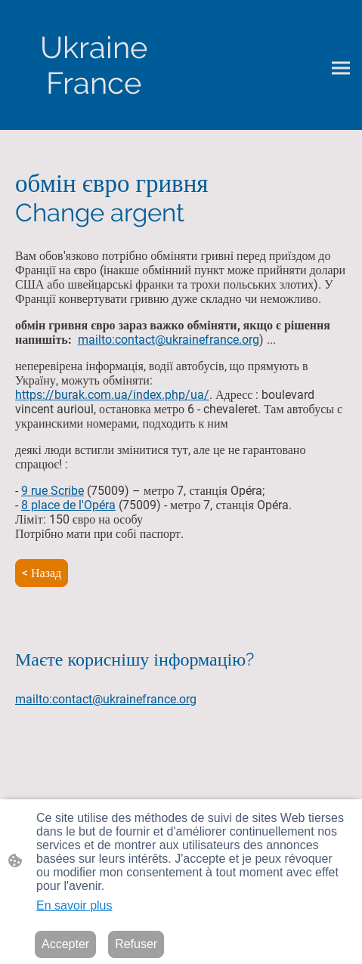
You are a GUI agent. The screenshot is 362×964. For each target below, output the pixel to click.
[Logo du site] (93, 64)
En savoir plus (74, 905)
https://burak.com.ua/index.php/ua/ (112, 395)
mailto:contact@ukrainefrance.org (168, 339)
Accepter (65, 944)
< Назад (41, 573)
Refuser (136, 944)
